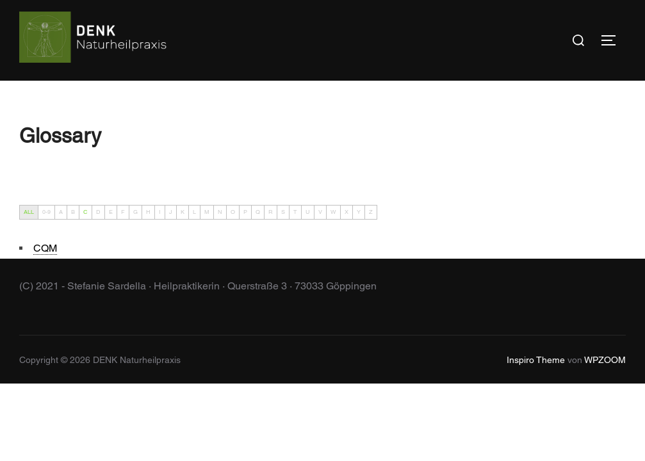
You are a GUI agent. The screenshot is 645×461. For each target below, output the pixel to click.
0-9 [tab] (46, 212)
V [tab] (320, 212)
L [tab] (194, 212)
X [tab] (346, 212)
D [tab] (98, 212)
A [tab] (61, 212)
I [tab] (160, 212)
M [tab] (206, 212)
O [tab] (233, 212)
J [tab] (170, 212)
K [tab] (182, 212)
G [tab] (135, 212)
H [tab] (148, 212)
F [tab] (123, 212)
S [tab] (283, 212)
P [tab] (245, 212)
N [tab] (220, 212)
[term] (45, 248)
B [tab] (73, 212)
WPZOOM (605, 360)
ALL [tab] (29, 212)
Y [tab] (359, 212)
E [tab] (111, 212)
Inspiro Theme (536, 360)
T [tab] (295, 212)
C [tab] (85, 212)
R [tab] (270, 212)
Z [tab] (371, 212)
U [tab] (308, 212)
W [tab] (333, 212)
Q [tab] (258, 212)
